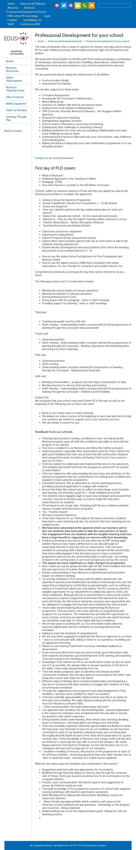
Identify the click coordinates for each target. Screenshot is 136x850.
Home (11, 3)
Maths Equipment (16, 103)
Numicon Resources (12, 69)
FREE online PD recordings (22, 16)
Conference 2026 (30, 24)
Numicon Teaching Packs (15, 89)
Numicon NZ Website (33, 3)
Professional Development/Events (26, 11)
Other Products (15, 97)
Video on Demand (16, 110)
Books (9, 61)
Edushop (47, 845)
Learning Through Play (16, 118)
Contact (12, 20)
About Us (12, 7)
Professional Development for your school (107, 41)
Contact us (41, 158)
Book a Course (13, 130)
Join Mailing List (32, 20)
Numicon (29, 7)
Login (47, 16)
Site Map (57, 845)
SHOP (10, 24)
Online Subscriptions (14, 79)
